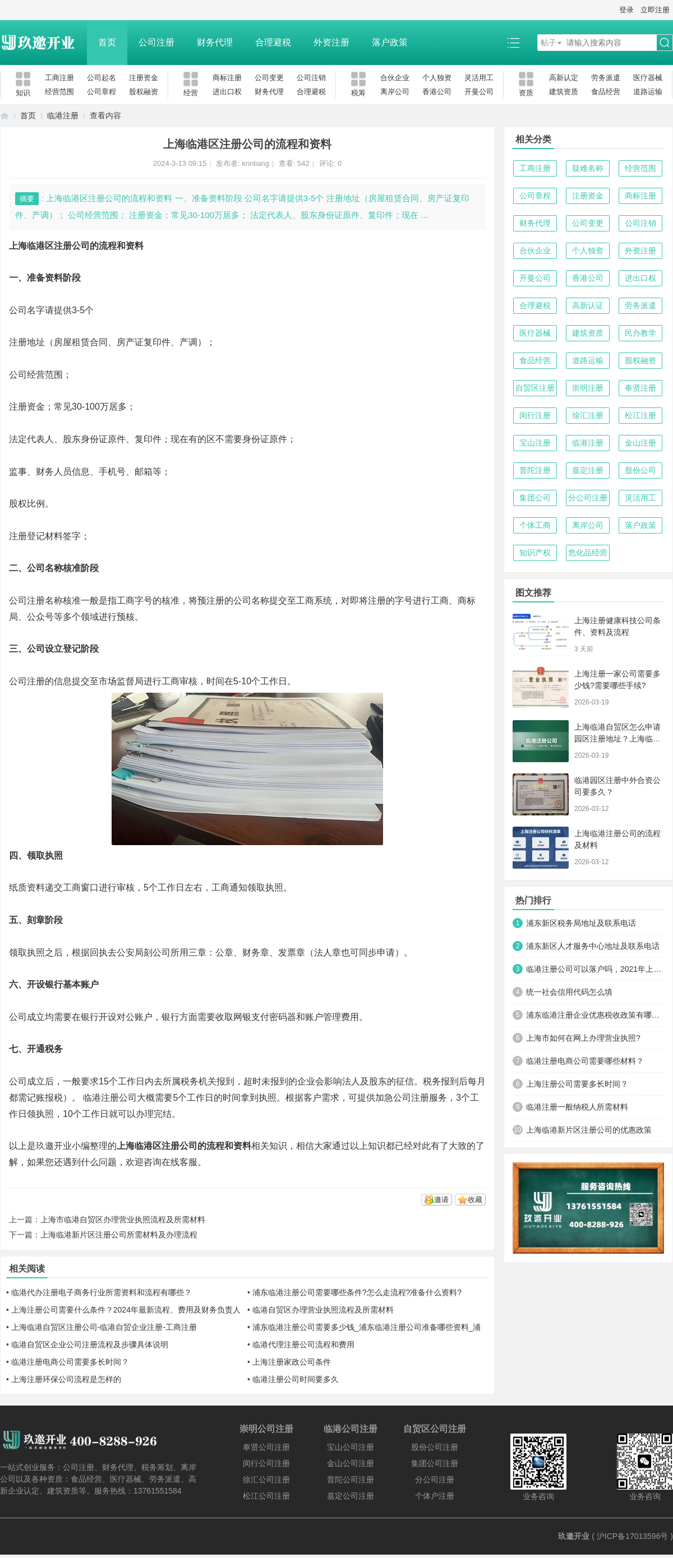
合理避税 (273, 42)
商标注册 (227, 77)
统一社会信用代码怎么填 (569, 991)
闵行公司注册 (266, 1463)
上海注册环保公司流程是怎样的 (66, 1379)
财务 (251, 952)
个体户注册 (434, 1495)
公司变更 (269, 77)
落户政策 (390, 42)
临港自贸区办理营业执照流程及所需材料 (323, 1309)
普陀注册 (535, 470)
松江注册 (640, 415)
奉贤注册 (640, 387)
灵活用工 (479, 77)
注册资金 (143, 77)
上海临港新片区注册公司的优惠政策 (589, 1129)
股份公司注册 (434, 1447)
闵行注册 (535, 415)
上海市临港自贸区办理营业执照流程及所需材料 (122, 1219)
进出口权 (227, 91)
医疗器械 (647, 77)
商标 (467, 600)
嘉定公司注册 (350, 1495)
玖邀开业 (573, 1536)
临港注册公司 (109, 1097)
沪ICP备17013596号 (633, 1536)
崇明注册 (587, 387)
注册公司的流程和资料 (99, 246)
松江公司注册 (266, 1495)
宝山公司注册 (350, 1447)
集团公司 (535, 497)
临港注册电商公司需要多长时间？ (70, 1361)
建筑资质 (563, 91)
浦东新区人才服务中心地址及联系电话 (593, 946)
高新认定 (563, 77)
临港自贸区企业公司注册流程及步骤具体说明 (89, 1344)
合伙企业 (394, 77)
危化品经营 (587, 552)
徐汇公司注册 (266, 1479)
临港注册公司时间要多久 (295, 1379)
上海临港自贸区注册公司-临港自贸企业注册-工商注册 (104, 1327)
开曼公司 (479, 91)
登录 (626, 10)
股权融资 (143, 91)
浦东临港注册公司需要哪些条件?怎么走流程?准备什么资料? (357, 1292)
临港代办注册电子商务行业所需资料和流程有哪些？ (101, 1292)
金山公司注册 (350, 1463)
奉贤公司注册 (266, 1447)
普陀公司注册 (350, 1479)
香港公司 (436, 91)
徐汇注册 (587, 415)
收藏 (475, 1199)
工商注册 (59, 77)
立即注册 (655, 10)
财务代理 (215, 42)
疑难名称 (587, 168)
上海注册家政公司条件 (291, 1361)
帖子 (548, 42)
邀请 (441, 1199)
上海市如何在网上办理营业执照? (583, 1037)
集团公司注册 (434, 1463)
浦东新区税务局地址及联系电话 (581, 923)
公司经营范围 (36, 374)
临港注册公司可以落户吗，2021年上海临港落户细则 (595, 969)
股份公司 (640, 470)
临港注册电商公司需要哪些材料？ (585, 1060)
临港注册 (63, 115)
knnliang (255, 163)
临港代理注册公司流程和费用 (303, 1344)
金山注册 (640, 442)
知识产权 (535, 552)
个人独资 (436, 77)
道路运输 (647, 91)
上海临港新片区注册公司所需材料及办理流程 (118, 1234)
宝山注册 (535, 442)
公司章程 (101, 91)
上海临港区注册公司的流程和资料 (184, 1146)
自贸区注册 (535, 387)
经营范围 (59, 91)
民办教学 (640, 332)
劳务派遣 (605, 77)
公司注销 (311, 77)
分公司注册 (587, 497)
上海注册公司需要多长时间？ (577, 1083)
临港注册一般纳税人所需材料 (577, 1106)
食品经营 (605, 91)
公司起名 (101, 77)
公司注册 (156, 42)
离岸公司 (394, 91)
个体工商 (535, 525)
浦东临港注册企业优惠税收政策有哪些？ (595, 1014)
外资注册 (331, 42)
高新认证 (587, 305)
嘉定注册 (587, 470)
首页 (107, 42)
